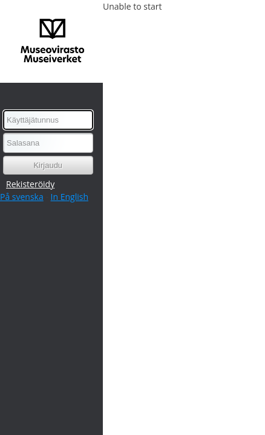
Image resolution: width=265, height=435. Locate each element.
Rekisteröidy (30, 184)
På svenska (22, 196)
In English (69, 196)
